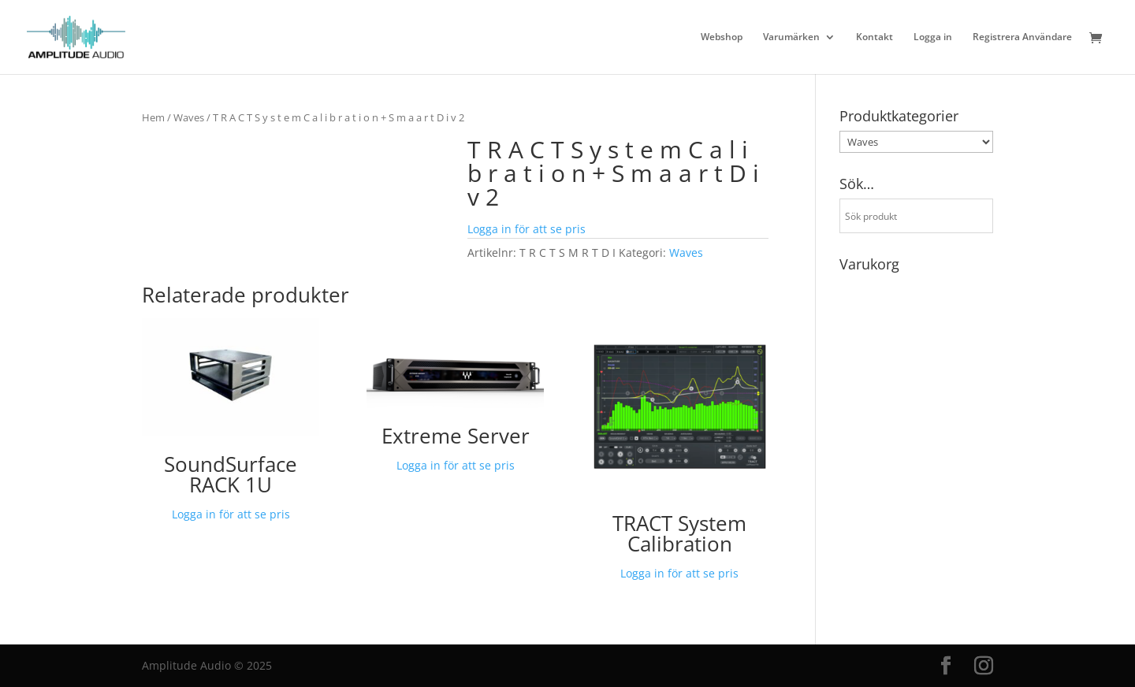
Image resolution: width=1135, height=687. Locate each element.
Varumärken (791, 37)
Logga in (933, 37)
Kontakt (874, 37)
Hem (153, 117)
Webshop (721, 37)
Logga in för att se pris (526, 228)
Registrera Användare (1022, 37)
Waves (188, 117)
